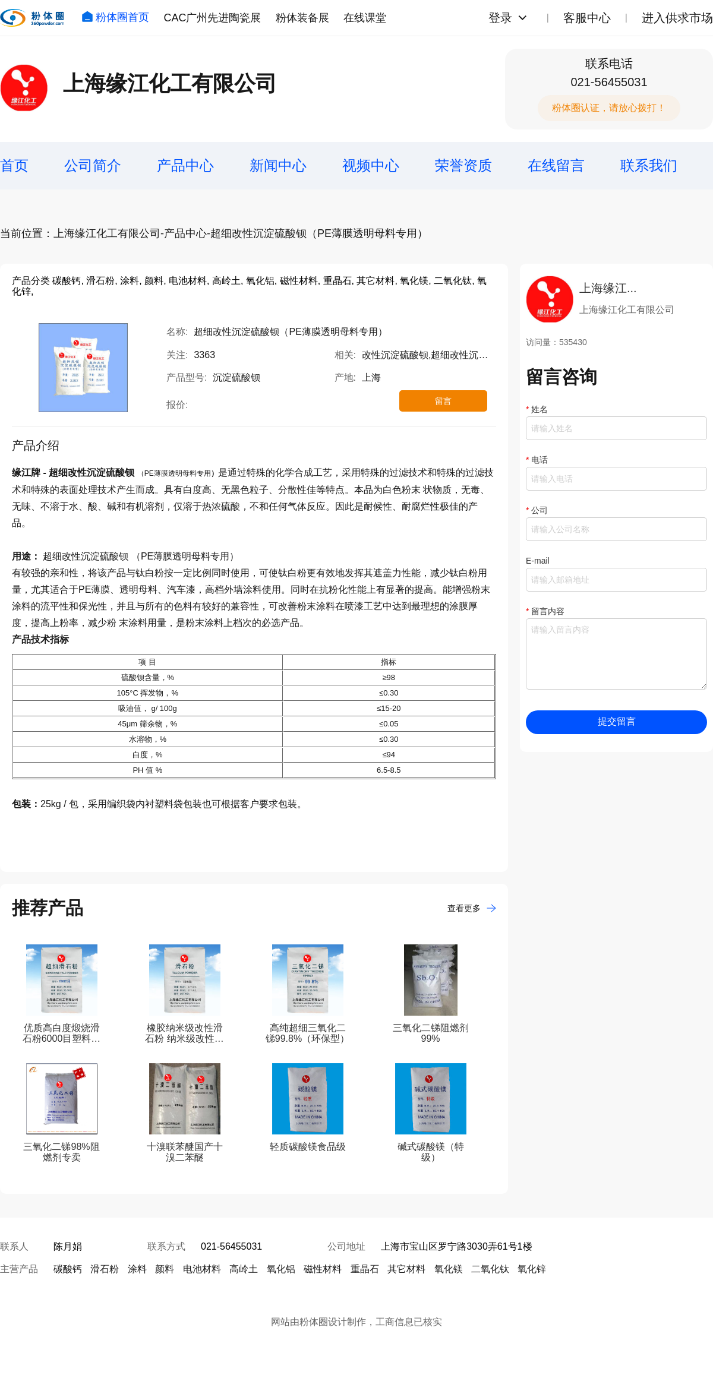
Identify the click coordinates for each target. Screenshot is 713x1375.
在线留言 (556, 165)
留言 (443, 401)
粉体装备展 (302, 18)
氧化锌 (532, 1269)
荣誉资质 (463, 165)
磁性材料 (323, 1269)
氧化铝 (281, 1269)
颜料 (164, 1269)
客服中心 (587, 18)
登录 (500, 18)
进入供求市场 (677, 18)
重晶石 (365, 1269)
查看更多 (471, 908)
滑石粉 (104, 1269)
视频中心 (370, 165)
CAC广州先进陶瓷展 (212, 18)
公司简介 (92, 165)
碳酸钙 (67, 1269)
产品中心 (185, 165)
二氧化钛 (490, 1269)
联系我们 (648, 165)
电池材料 (202, 1269)
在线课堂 (364, 18)
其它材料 (406, 1269)
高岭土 (243, 1269)
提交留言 (617, 721)
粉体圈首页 (115, 17)
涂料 (137, 1269)
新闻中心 (278, 165)
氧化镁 (448, 1269)
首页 (14, 165)
